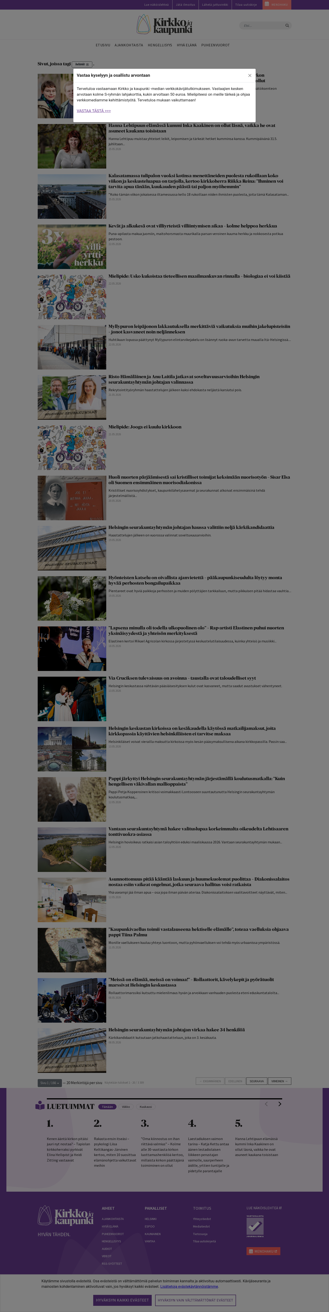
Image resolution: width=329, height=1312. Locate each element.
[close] (250, 75)
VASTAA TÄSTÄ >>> (94, 110)
